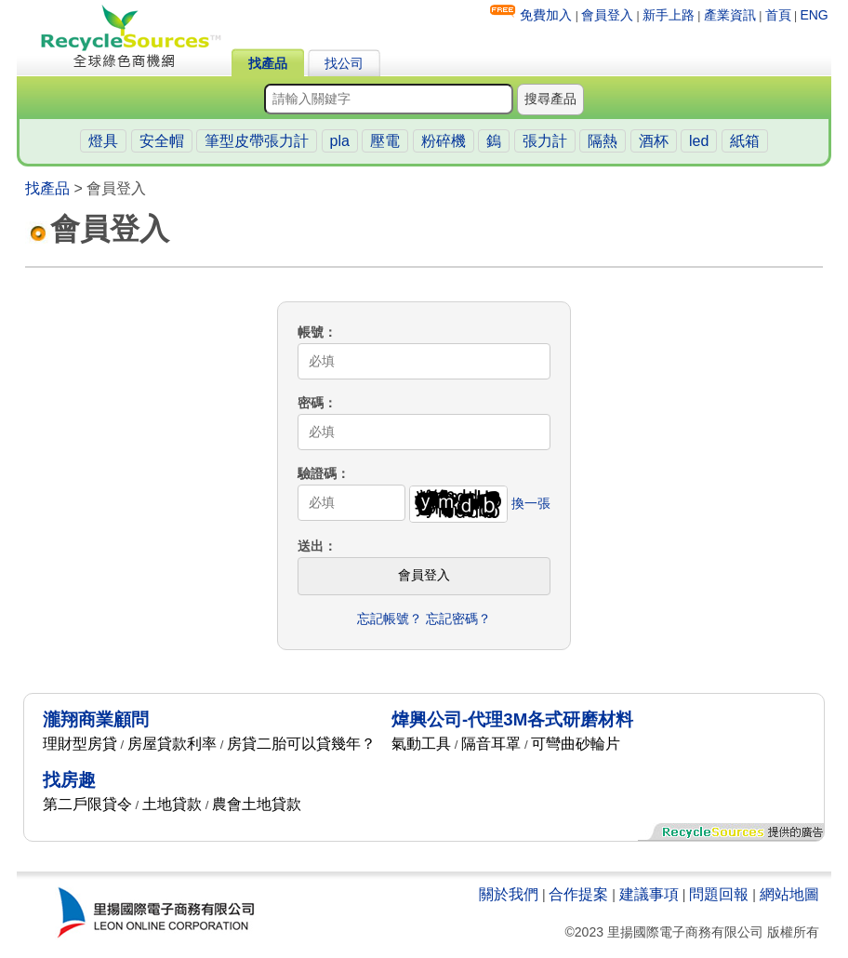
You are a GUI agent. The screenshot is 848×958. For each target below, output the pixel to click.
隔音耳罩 (491, 744)
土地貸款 (172, 804)
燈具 (103, 141)
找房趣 (69, 780)
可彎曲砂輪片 (575, 744)
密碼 (311, 402)
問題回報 (719, 894)
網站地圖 (789, 894)
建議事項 (649, 894)
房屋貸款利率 (172, 744)
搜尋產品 (550, 98)
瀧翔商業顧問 (96, 719)
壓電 (385, 141)
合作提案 (578, 894)
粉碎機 (443, 141)
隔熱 (602, 141)
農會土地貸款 (256, 804)
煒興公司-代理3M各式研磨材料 (512, 719)
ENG (814, 14)
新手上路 (669, 14)
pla (340, 141)
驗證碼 (317, 473)
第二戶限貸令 (87, 804)
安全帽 (161, 141)
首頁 (778, 14)
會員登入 (607, 14)
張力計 (545, 141)
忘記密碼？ (458, 618)
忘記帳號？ (389, 618)
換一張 (530, 502)
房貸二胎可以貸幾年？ (301, 744)
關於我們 (508, 894)
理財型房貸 (80, 744)
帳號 (311, 332)
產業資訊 (730, 14)
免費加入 (546, 14)
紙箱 (745, 141)
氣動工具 (421, 744)
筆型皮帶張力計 (257, 141)
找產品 (267, 63)
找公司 (344, 63)
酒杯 (654, 141)
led (699, 141)
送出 (311, 546)
